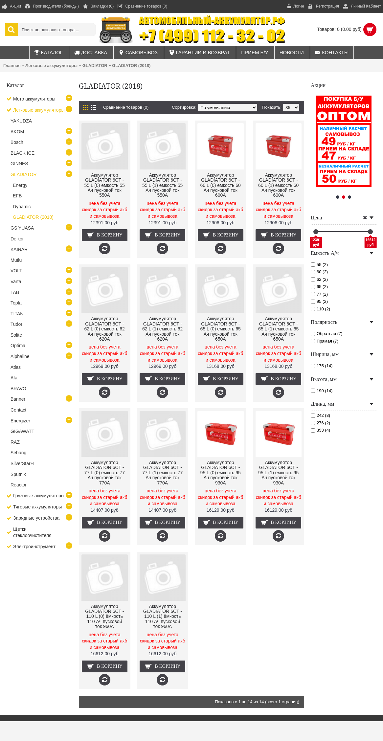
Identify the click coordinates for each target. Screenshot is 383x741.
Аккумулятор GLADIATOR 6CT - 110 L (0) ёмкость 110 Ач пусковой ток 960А (104, 616)
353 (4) (320, 430)
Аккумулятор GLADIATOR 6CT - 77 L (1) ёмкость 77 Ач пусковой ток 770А (162, 472)
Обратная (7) (327, 333)
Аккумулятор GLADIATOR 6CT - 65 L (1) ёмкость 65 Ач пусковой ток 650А (278, 329)
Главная (12, 65)
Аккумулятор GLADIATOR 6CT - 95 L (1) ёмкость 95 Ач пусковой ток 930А (278, 472)
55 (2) (319, 264)
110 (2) (320, 308)
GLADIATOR (94, 65)
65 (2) (319, 286)
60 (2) (319, 271)
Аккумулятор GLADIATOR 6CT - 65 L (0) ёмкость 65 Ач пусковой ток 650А (220, 329)
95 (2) (319, 301)
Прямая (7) (324, 341)
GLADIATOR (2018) (131, 65)
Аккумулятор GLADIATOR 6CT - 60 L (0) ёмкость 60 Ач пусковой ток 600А (220, 185)
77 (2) (319, 294)
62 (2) (319, 279)
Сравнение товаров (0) (125, 107)
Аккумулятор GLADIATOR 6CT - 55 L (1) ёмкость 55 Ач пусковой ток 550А (162, 185)
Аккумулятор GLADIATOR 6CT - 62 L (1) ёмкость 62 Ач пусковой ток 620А (162, 329)
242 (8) (320, 415)
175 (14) (321, 365)
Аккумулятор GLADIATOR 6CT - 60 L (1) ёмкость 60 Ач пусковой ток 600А (278, 185)
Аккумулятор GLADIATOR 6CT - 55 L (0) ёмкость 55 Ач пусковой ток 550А (104, 185)
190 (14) (321, 390)
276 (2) (320, 422)
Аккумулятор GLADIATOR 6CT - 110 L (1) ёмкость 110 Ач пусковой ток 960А (162, 616)
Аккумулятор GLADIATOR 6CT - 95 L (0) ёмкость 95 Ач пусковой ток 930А (220, 472)
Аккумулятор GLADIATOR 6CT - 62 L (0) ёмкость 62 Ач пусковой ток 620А (104, 329)
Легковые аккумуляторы (51, 65)
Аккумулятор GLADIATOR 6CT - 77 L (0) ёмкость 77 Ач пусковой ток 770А (104, 472)
